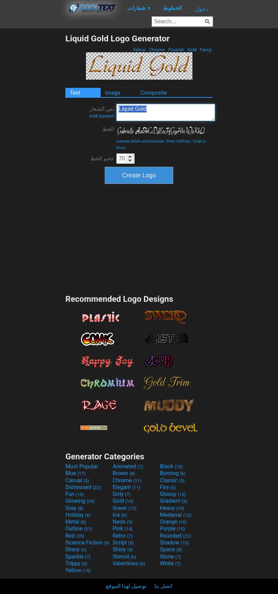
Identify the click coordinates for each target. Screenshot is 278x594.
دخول (201, 9)
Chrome (157, 49)
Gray (74, 508)
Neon (122, 521)
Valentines (129, 563)
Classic (172, 480)
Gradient (173, 501)
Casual (77, 480)
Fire (168, 487)
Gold (192, 49)
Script (123, 542)
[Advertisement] (32, 136)
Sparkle (77, 556)
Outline (78, 528)
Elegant (126, 487)
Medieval (175, 515)
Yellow (139, 49)
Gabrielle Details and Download (140, 141)
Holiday (78, 515)
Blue (75, 473)
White (170, 563)
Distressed (83, 487)
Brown (124, 473)
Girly (121, 494)
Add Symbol (101, 116)
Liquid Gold (165, 112)
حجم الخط (102, 158)
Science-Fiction (87, 542)
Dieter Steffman (178, 141)
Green (125, 508)
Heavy (172, 508)
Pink (123, 528)
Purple (172, 528)
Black (171, 466)
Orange (173, 521)
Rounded (175, 535)
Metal (75, 521)
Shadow (174, 542)
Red (74, 535)
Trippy (76, 563)
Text (75, 93)
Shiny (123, 549)
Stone (170, 556)
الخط (108, 129)
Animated (128, 466)
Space (171, 549)
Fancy (206, 49)
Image (113, 93)
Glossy (173, 494)
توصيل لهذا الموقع (126, 586)
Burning (173, 473)
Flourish (176, 49)
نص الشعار (101, 112)
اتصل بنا (163, 586)
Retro (122, 535)
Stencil (124, 556)
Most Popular (81, 466)
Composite (153, 93)
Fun (74, 494)
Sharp (76, 549)
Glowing (79, 501)
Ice (120, 515)
